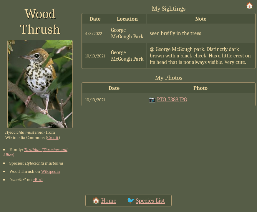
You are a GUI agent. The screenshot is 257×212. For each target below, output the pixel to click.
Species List (150, 200)
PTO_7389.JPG (172, 99)
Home (108, 200)
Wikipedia (50, 171)
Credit (53, 137)
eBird (38, 179)
